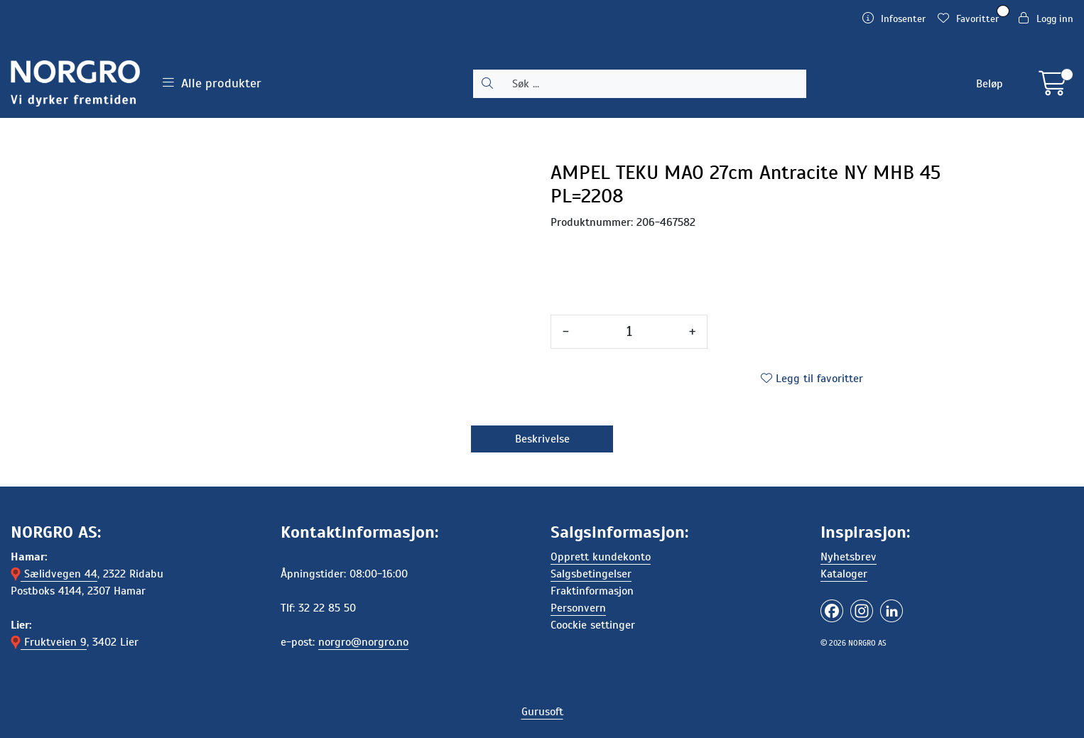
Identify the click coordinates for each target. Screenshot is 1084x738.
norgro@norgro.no (363, 642)
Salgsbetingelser (591, 574)
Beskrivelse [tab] (542, 439)
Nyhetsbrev (848, 557)
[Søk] (654, 84)
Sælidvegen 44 (54, 574)
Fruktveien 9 (49, 642)
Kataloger (843, 574)
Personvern (578, 608)
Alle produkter (212, 83)
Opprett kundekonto (601, 557)
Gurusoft (542, 712)
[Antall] (629, 332)
